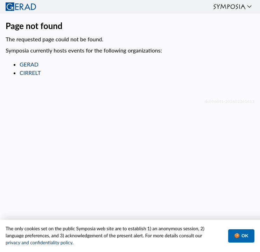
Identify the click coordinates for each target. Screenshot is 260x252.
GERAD (29, 64)
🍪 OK (241, 235)
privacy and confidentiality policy (39, 242)
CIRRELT (30, 72)
